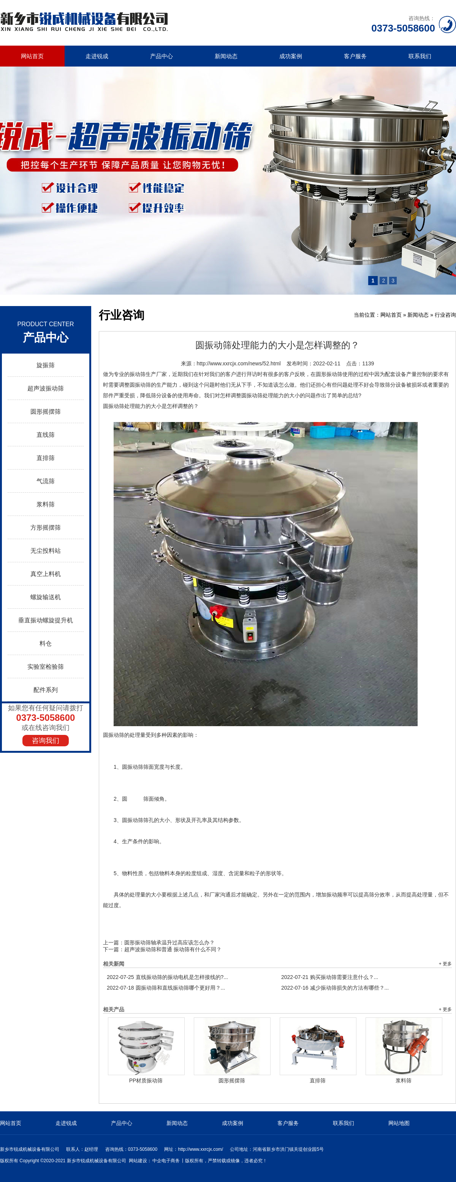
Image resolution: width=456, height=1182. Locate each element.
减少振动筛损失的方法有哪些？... (335, 988)
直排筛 (45, 458)
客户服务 (355, 56)
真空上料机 (45, 574)
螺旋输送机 (45, 597)
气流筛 (45, 481)
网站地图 (399, 1123)
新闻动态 (226, 56)
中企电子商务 (166, 1160)
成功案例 (290, 56)
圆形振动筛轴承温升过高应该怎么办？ (169, 942)
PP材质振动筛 (146, 1080)
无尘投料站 (45, 550)
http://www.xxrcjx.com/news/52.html (239, 363)
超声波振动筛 (45, 388)
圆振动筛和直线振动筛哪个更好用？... (166, 988)
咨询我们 (45, 740)
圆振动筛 (113, 735)
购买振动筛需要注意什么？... (329, 977)
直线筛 (45, 435)
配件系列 (45, 690)
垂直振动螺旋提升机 (45, 620)
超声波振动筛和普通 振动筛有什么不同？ (173, 949)
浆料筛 (45, 504)
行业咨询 (445, 315)
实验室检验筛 (45, 666)
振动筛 (138, 374)
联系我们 (419, 56)
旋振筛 (45, 365)
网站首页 (32, 56)
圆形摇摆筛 (45, 411)
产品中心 (161, 56)
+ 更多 (445, 963)
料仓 (46, 643)
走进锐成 (97, 56)
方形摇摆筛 (45, 527)
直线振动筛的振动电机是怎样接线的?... (167, 977)
